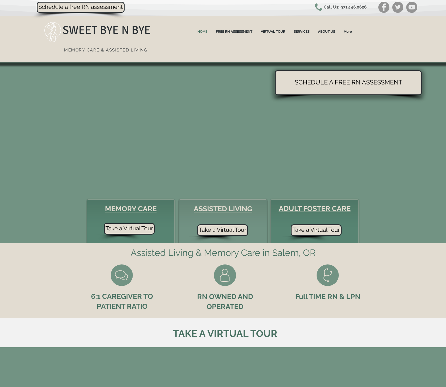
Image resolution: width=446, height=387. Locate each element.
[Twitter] (397, 7)
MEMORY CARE (131, 208)
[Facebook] (383, 7)
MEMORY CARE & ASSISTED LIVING (106, 50)
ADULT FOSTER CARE (315, 208)
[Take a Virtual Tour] (316, 230)
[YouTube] (411, 7)
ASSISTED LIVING (223, 208)
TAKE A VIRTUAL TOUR (225, 333)
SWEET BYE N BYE (107, 30)
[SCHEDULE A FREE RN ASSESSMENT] (348, 82)
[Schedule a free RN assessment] (81, 7)
